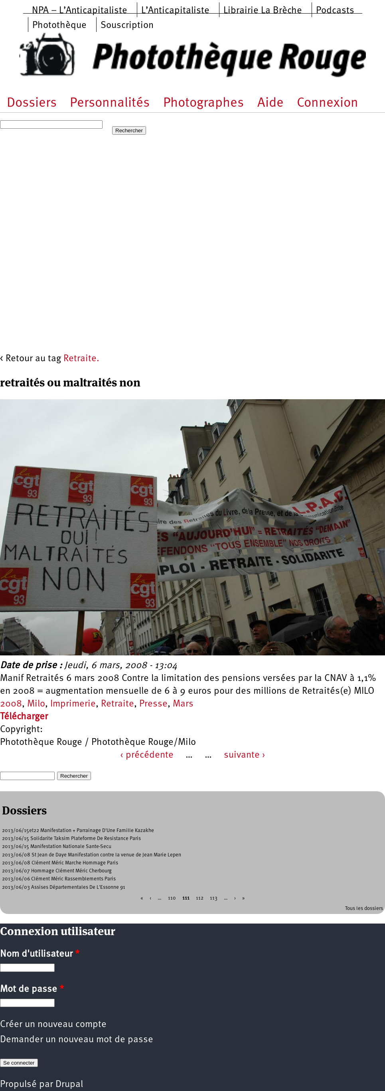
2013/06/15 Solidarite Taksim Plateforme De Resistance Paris (71, 838)
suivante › (244, 755)
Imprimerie (73, 704)
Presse (153, 704)
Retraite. (81, 359)
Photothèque (59, 25)
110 (172, 897)
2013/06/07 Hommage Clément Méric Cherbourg (57, 871)
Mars (183, 704)
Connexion (327, 103)
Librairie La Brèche (262, 11)
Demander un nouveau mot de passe (76, 1040)
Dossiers (32, 103)
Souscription (127, 25)
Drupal (69, 1084)
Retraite (117, 704)
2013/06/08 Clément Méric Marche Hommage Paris (60, 863)
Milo (36, 704)
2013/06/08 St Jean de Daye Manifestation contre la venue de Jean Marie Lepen (91, 855)
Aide (270, 103)
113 (213, 897)
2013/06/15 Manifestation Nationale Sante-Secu (56, 846)
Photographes (203, 103)
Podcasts (335, 11)
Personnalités (110, 103)
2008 (11, 704)
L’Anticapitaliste (175, 11)
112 (199, 897)
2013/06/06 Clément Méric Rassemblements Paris (59, 879)
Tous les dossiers (364, 908)
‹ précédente (147, 755)
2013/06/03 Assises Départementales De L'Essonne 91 (63, 887)
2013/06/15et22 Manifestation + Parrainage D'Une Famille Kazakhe (78, 830)
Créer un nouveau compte (53, 1024)
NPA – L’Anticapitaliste (79, 11)
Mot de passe (32, 989)
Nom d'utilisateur (39, 954)
